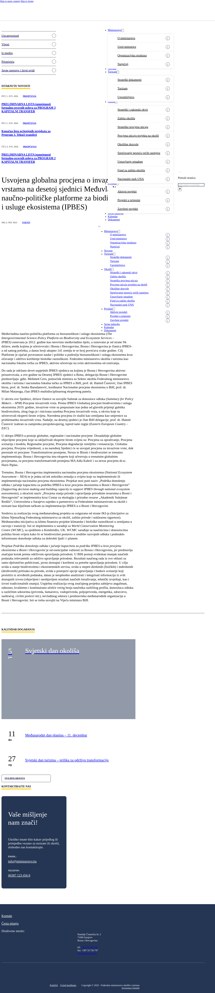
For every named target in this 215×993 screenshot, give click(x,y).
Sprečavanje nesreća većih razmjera (139, 153)
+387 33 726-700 (89, 947)
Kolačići (54, 985)
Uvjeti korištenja (68, 985)
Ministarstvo (114, 30)
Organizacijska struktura (132, 55)
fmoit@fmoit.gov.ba (87, 953)
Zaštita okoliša (126, 118)
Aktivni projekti (127, 191)
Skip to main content (10, 1)
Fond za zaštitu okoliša (131, 170)
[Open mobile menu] (99, 226)
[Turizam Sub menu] (118, 72)
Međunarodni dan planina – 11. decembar (56, 735)
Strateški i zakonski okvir (133, 109)
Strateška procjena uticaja (133, 127)
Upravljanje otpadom (130, 161)
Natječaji (123, 64)
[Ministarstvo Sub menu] (122, 30)
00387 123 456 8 (19, 875)
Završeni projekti (128, 208)
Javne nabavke (115, 213)
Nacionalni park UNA (131, 179)
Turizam (112, 71)
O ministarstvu (126, 38)
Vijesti (26, 222)
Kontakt (6, 916)
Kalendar (113, 216)
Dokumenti (114, 219)
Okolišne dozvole (128, 144)
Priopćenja (29, 96)
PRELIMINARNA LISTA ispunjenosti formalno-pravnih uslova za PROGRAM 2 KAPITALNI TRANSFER (28, 158)
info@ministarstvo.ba (22, 861)
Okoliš (111, 101)
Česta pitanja (10, 923)
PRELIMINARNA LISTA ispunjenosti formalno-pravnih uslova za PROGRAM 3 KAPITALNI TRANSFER (28, 107)
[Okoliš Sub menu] (116, 101)
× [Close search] (180, 189)
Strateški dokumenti (130, 79)
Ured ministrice (127, 46)
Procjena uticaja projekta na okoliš (138, 135)
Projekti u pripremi (129, 200)
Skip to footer (27, 1)
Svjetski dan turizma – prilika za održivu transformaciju (67, 760)
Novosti (112, 68)
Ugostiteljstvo (126, 97)
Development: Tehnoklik (130, 988)
